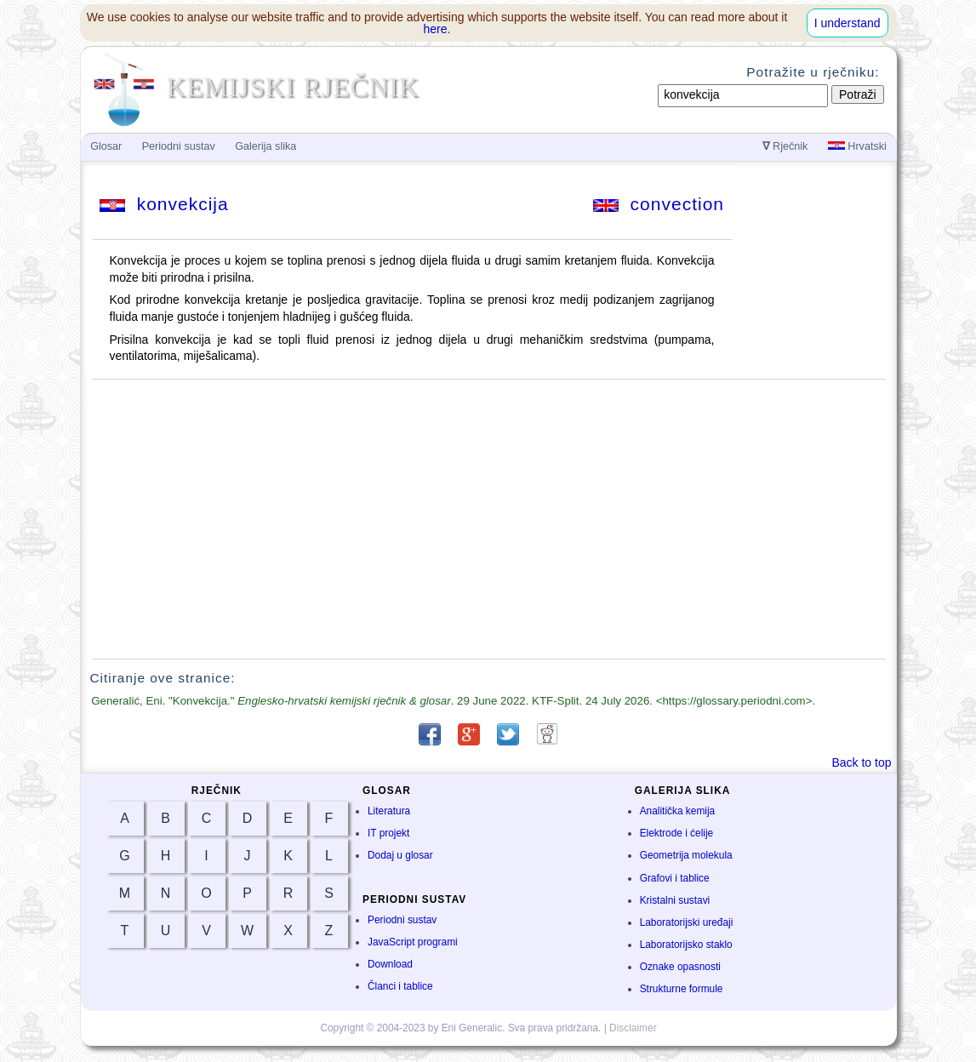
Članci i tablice (400, 986)
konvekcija (164, 204)
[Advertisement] (488, 519)
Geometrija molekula (686, 855)
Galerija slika (265, 146)
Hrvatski (857, 146)
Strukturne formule (681, 989)
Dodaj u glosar (400, 855)
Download (390, 964)
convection (658, 204)
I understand (847, 23)
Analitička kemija (678, 811)
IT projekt (388, 833)
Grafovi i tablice (675, 878)
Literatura (389, 811)
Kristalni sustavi (675, 900)
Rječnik (785, 146)
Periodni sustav (402, 920)
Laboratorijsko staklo (686, 945)
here (436, 29)
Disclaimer (633, 1028)
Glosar (106, 146)
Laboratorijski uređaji (686, 922)
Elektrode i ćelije (677, 833)
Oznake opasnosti (680, 967)
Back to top (861, 762)
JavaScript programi (413, 942)
